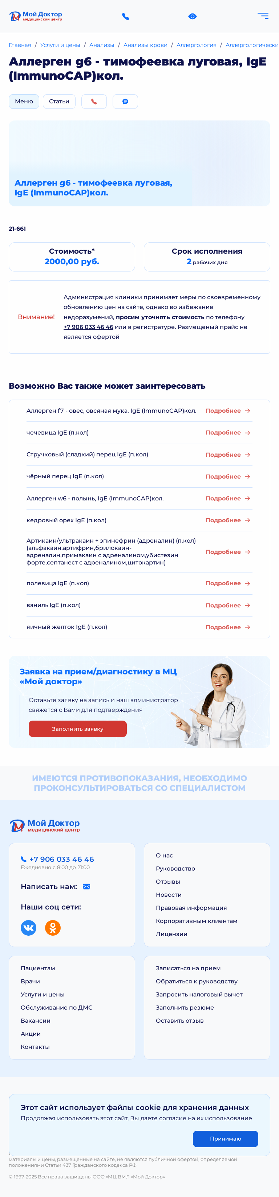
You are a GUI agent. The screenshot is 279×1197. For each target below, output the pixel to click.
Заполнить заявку (78, 728)
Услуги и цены (43, 994)
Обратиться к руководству (197, 981)
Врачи (30, 981)
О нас (164, 855)
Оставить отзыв (180, 1020)
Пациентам (38, 968)
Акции (31, 1033)
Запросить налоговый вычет (199, 994)
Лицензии (171, 934)
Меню (24, 101)
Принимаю (225, 1138)
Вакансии (35, 1020)
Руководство (175, 868)
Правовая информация (191, 907)
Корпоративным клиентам (197, 920)
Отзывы (168, 881)
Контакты (35, 1046)
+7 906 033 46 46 (88, 327)
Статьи (59, 101)
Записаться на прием (188, 968)
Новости (169, 894)
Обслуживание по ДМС (56, 1007)
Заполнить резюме (185, 1007)
